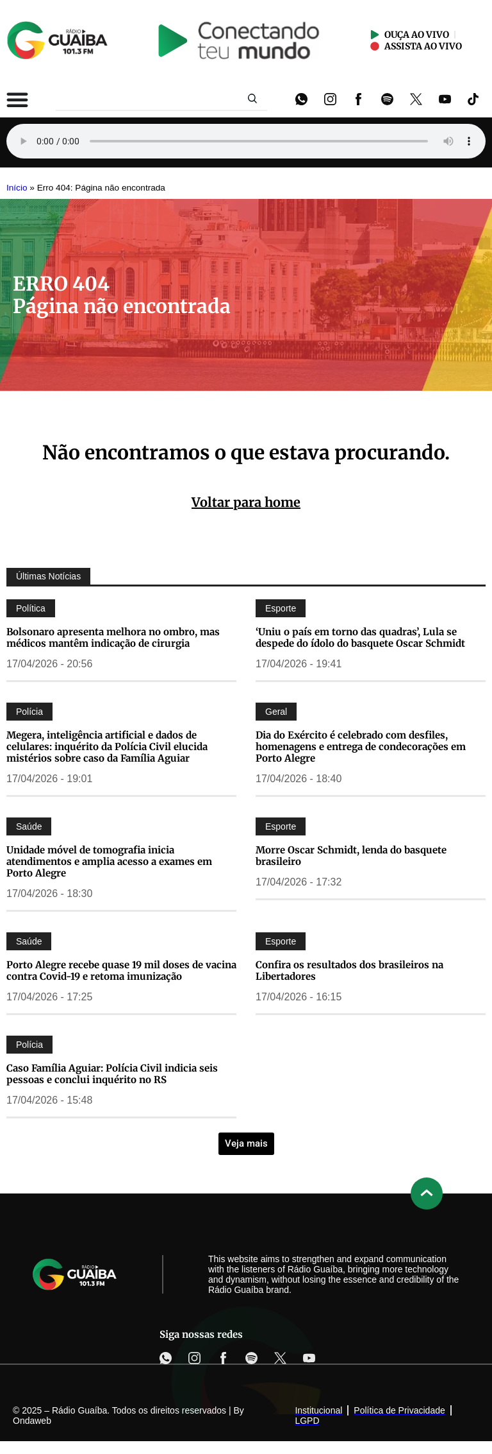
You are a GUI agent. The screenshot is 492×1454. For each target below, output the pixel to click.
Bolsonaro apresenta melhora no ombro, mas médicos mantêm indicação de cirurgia (113, 637)
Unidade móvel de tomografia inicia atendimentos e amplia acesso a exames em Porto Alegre (109, 861)
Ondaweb (32, 1421)
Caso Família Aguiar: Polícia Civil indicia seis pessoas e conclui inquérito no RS (112, 1074)
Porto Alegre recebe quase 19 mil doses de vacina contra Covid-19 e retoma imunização (121, 970)
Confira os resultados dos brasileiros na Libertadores (349, 970)
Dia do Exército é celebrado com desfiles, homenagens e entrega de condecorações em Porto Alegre (361, 746)
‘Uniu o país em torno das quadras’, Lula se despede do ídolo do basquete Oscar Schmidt (360, 637)
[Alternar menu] (17, 99)
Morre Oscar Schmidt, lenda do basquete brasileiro (351, 856)
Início (17, 187)
